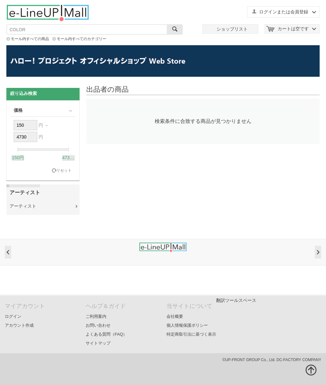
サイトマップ (98, 343)
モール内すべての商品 (30, 39)
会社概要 (175, 316)
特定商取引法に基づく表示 (191, 334)
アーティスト (23, 206)
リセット (64, 170)
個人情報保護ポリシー (187, 325)
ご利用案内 (96, 316)
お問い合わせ (98, 325)
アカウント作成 (19, 325)
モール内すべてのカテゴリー (81, 39)
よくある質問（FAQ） (106, 334)
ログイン (13, 316)
